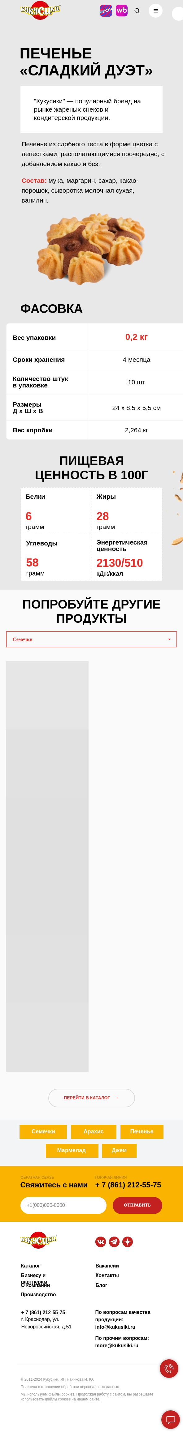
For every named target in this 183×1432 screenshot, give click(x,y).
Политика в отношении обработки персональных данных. (70, 1387)
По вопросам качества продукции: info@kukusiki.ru (122, 1320)
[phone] (63, 1205)
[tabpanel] (91, 864)
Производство (38, 1294)
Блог (101, 1285)
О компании (35, 1285)
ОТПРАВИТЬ (137, 1205)
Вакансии (107, 1265)
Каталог (30, 1265)
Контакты (107, 1275)
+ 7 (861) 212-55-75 (128, 1185)
